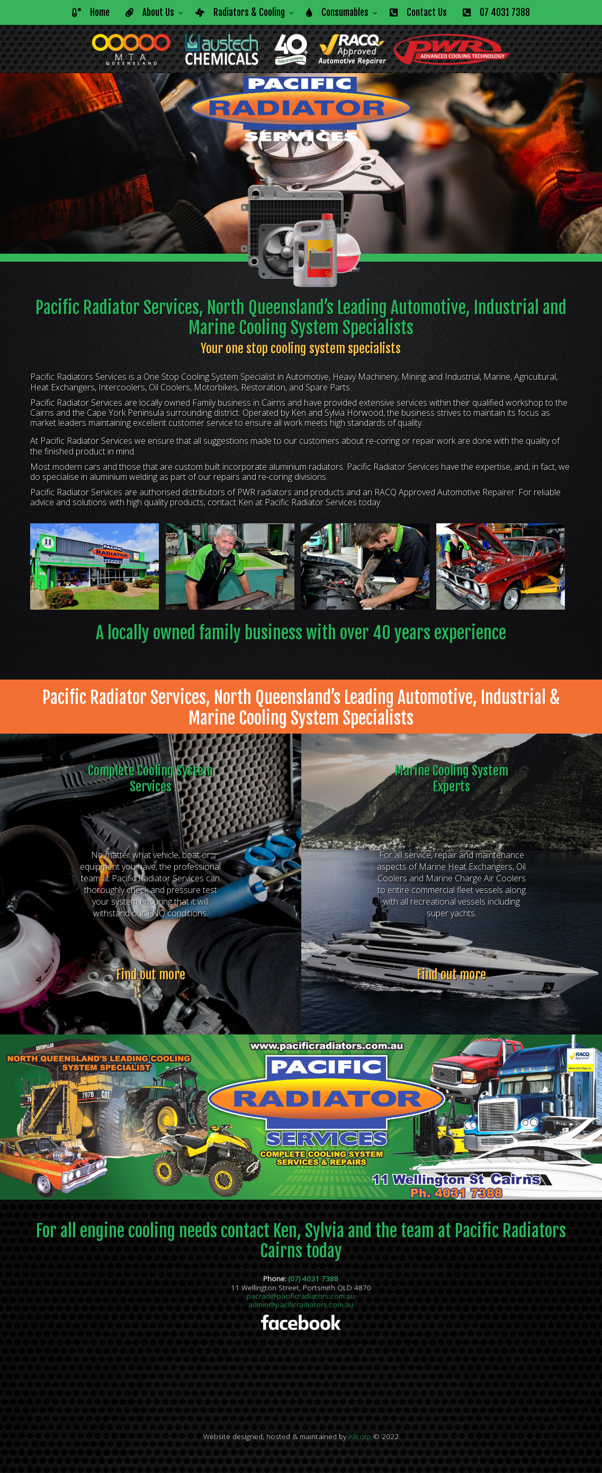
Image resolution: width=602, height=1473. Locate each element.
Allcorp (359, 1436)
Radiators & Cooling (240, 12)
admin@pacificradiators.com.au (300, 1304)
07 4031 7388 (496, 12)
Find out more (150, 975)
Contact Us (418, 12)
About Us (149, 12)
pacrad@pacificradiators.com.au (301, 1296)
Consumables (337, 12)
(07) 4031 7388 (313, 1278)
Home (91, 12)
